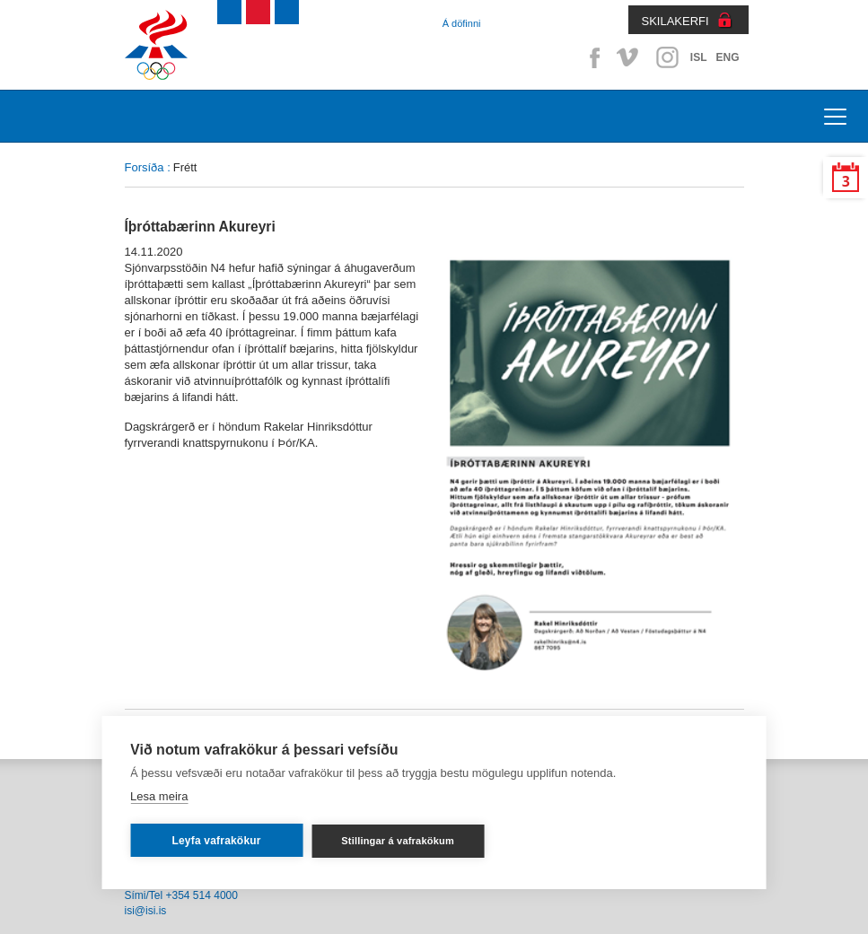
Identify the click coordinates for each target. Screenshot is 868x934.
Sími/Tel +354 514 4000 (181, 895)
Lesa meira (159, 796)
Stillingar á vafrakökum (397, 840)
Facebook (591, 57)
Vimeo (629, 57)
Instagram (667, 57)
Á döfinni (462, 23)
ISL (698, 57)
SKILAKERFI (675, 21)
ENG (727, 57)
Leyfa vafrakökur (215, 840)
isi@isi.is (146, 910)
